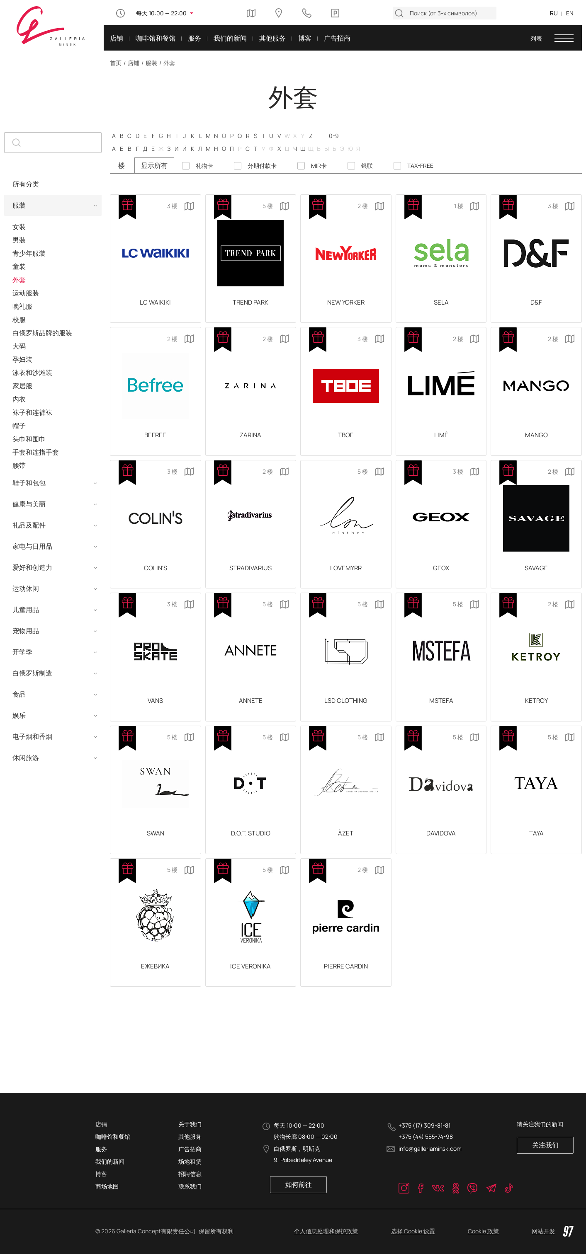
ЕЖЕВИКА (155, 989)
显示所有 (154, 165)
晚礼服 (22, 306)
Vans (155, 715)
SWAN (155, 852)
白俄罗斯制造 (32, 673)
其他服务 (190, 1136)
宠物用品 (25, 630)
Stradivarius (250, 578)
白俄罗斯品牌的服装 (42, 332)
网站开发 (553, 1231)
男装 (19, 240)
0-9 (334, 135)
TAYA (536, 852)
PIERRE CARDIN (346, 989)
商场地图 (107, 1186)
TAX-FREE (420, 165)
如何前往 (297, 1184)
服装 (151, 63)
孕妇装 (22, 359)
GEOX (441, 578)
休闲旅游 (25, 757)
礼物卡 (204, 165)
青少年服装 (29, 253)
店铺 (133, 63)
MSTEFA (441, 715)
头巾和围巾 (29, 438)
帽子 (19, 425)
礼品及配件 (29, 525)
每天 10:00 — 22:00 (161, 13)
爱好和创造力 (32, 567)
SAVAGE (536, 578)
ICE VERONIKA (250, 989)
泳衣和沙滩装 (32, 372)
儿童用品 (25, 609)
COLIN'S (155, 578)
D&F (536, 304)
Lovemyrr (345, 578)
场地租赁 (190, 1161)
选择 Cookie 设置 (413, 1231)
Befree (155, 441)
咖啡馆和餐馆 (112, 1136)
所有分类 (25, 184)
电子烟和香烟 (32, 736)
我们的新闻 (109, 1161)
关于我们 (190, 1124)
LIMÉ (441, 441)
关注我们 (550, 1145)
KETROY (536, 715)
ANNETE (250, 715)
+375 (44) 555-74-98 (426, 1136)
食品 (19, 694)
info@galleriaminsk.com (430, 1149)
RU (554, 13)
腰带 (19, 465)
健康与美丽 (29, 503)
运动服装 (25, 293)
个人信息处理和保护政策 (326, 1231)
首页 (116, 63)
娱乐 (19, 715)
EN (570, 13)
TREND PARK (250, 304)
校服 (19, 319)
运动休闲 (25, 588)
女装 (19, 226)
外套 (19, 279)
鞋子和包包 (29, 482)
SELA (441, 304)
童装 (19, 266)
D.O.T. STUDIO (250, 852)
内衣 (19, 399)
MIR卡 (319, 165)
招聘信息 (190, 1174)
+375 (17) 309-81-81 (424, 1125)
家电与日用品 (32, 546)
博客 (101, 1174)
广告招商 (190, 1149)
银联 (367, 165)
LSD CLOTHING (346, 715)
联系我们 (190, 1186)
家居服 (22, 385)
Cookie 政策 (483, 1231)
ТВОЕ (345, 441)
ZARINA (250, 441)
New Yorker (346, 304)
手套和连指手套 (35, 452)
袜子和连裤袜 (32, 412)
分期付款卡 (262, 165)
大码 (19, 346)
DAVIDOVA (441, 852)
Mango (536, 441)
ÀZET (346, 852)
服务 (101, 1149)
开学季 (22, 651)
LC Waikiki (155, 304)
